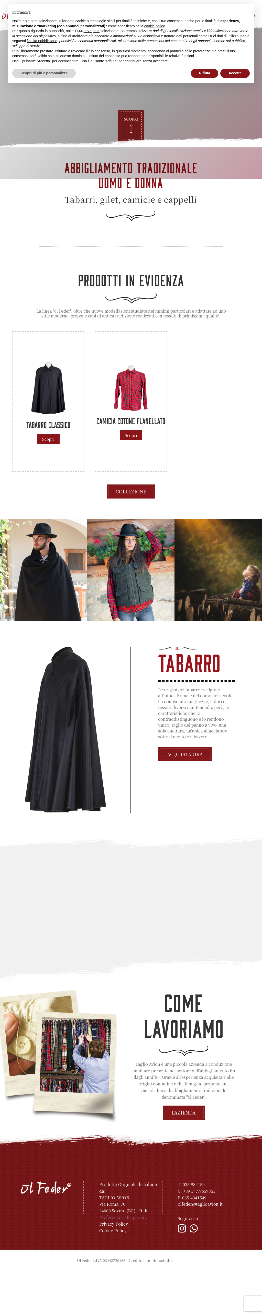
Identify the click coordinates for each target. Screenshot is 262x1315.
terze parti (92, 31)
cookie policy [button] (154, 26)
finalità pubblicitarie (42, 41)
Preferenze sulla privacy (123, 1261)
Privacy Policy (113, 1268)
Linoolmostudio (158, 1304)
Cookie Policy (113, 1275)
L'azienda (184, 1156)
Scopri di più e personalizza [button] (44, 73)
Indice (179, 1304)
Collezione (131, 535)
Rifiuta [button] (204, 73)
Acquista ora (185, 798)
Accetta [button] (235, 73)
